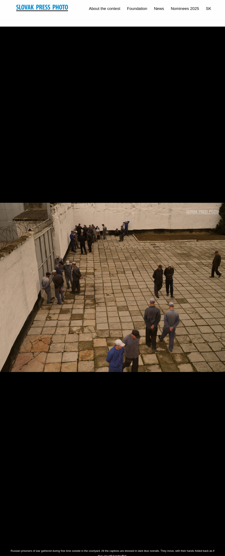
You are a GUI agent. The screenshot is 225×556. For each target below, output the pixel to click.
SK (208, 8)
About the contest (104, 8)
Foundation (137, 8)
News (159, 8)
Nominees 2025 (185, 8)
